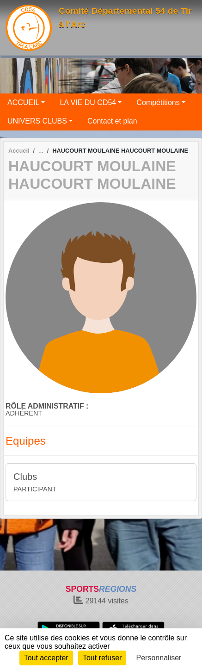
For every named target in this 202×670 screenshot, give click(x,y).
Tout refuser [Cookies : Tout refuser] (102, 658)
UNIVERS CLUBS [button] (37, 121)
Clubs (25, 476)
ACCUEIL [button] (23, 102)
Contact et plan (112, 121)
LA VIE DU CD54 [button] (88, 102)
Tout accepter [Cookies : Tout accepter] (46, 658)
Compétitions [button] (157, 102)
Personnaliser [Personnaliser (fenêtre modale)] (159, 658)
